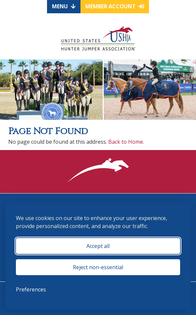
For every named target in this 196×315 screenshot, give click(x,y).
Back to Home (125, 141)
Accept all (98, 246)
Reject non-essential (98, 267)
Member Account (114, 6)
